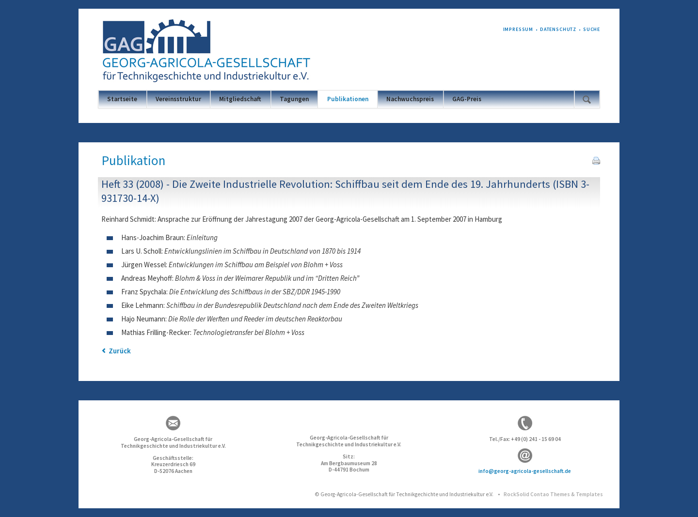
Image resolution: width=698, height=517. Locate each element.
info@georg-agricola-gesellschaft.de (524, 471)
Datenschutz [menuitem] (558, 29)
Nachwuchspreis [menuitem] (410, 99)
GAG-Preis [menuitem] (466, 99)
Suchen (587, 99)
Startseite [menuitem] (122, 99)
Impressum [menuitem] (518, 29)
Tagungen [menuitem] (294, 99)
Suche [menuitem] (591, 29)
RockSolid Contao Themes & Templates (553, 494)
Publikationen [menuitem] (347, 99)
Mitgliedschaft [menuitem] (240, 99)
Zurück (120, 350)
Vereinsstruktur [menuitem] (178, 99)
